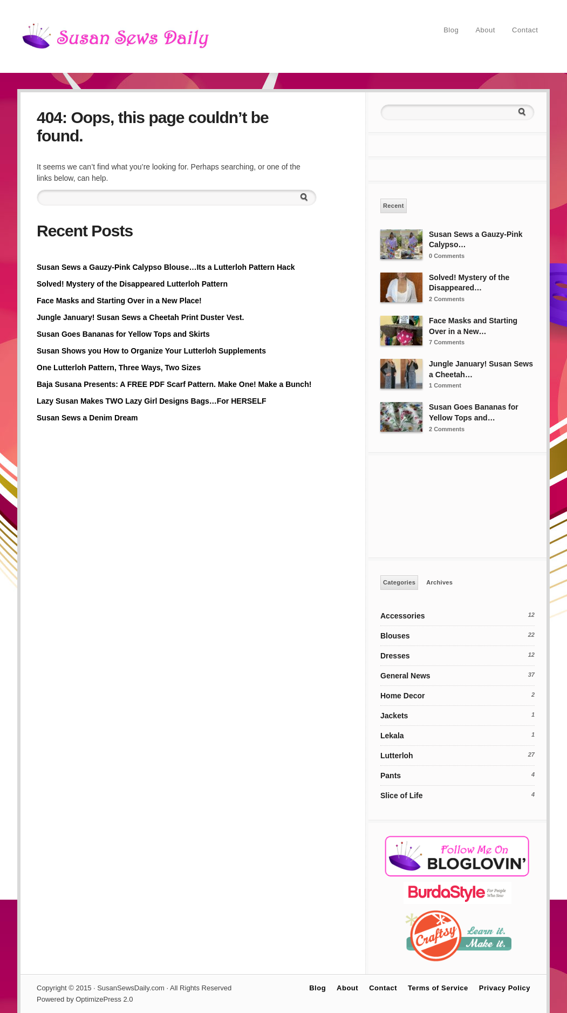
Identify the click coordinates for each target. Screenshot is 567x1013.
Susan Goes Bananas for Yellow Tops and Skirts (123, 334)
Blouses (394, 635)
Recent (393, 205)
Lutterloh (396, 755)
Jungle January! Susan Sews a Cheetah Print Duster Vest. (140, 317)
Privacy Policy (504, 988)
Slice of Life (401, 795)
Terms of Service (438, 988)
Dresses (395, 655)
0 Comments (446, 256)
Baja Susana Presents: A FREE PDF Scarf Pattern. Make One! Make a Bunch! (174, 384)
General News (405, 675)
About (485, 30)
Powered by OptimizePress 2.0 (85, 999)
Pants (390, 775)
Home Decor (402, 695)
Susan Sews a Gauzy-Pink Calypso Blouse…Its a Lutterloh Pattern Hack (166, 267)
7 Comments (446, 342)
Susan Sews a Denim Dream (87, 417)
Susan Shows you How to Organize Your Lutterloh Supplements (151, 350)
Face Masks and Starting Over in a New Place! (119, 300)
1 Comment (445, 385)
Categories (399, 582)
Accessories (402, 615)
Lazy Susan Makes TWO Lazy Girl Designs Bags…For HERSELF (152, 401)
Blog (451, 30)
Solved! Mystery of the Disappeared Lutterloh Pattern (132, 284)
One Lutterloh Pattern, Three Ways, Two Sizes (119, 367)
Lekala (392, 735)
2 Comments (446, 299)
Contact (525, 30)
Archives (439, 582)
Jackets (394, 715)
